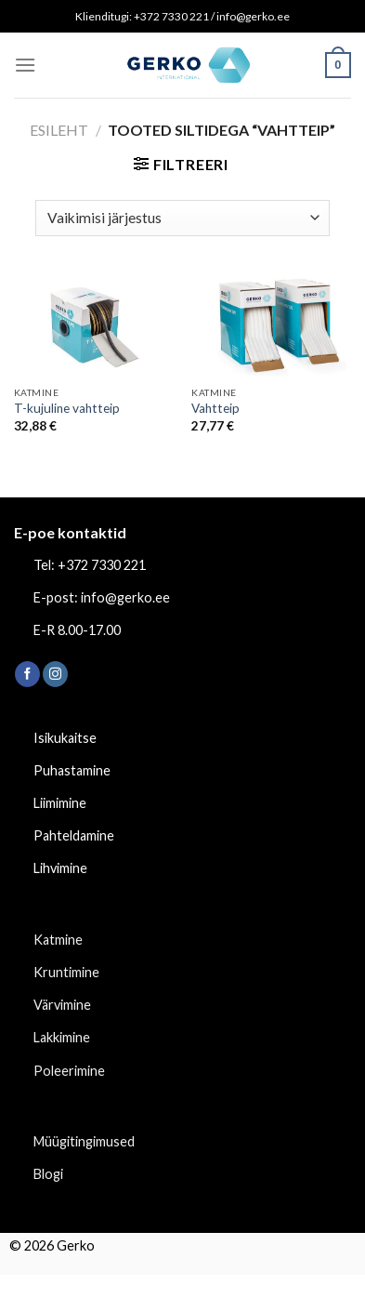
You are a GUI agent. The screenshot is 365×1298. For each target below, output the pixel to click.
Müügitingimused (84, 1141)
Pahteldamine (73, 835)
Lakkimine (61, 1037)
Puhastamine (72, 770)
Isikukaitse (65, 738)
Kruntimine (66, 972)
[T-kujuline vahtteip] (94, 325)
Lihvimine (60, 868)
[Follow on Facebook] (27, 674)
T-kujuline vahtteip (67, 408)
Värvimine (62, 1005)
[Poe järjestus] (182, 218)
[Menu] (25, 64)
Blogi (48, 1174)
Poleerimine (69, 1071)
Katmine (58, 939)
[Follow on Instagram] (55, 674)
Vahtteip (215, 408)
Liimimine (59, 803)
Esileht (59, 130)
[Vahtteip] (271, 325)
